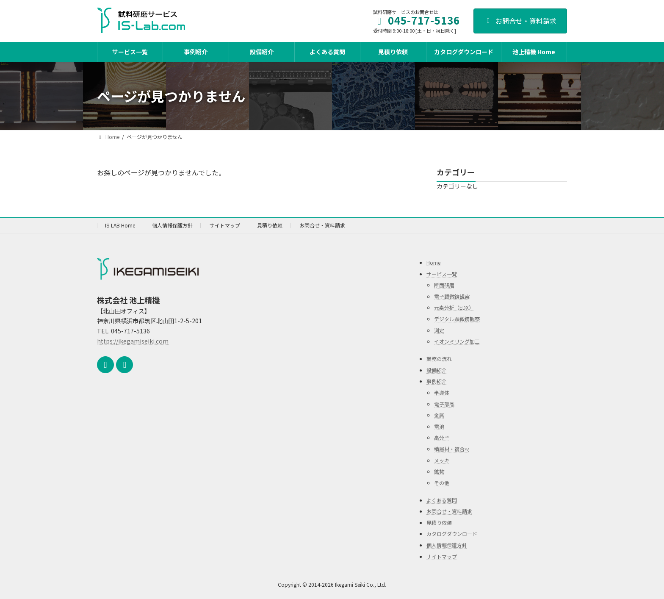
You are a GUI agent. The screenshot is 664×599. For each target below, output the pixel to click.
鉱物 (439, 471)
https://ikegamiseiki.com (133, 341)
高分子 (441, 437)
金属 (439, 415)
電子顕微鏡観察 (452, 296)
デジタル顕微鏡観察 (457, 318)
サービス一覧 (441, 273)
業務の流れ (439, 358)
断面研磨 (444, 284)
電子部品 (444, 404)
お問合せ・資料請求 (520, 21)
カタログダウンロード (451, 533)
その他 (441, 482)
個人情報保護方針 (172, 225)
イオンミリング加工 (457, 341)
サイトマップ (225, 225)
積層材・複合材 (452, 448)
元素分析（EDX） (454, 307)
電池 (439, 426)
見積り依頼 (269, 225)
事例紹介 (436, 381)
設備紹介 (436, 370)
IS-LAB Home (120, 225)
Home (433, 262)
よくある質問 (441, 500)
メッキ (441, 459)
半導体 (441, 392)
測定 (439, 330)
